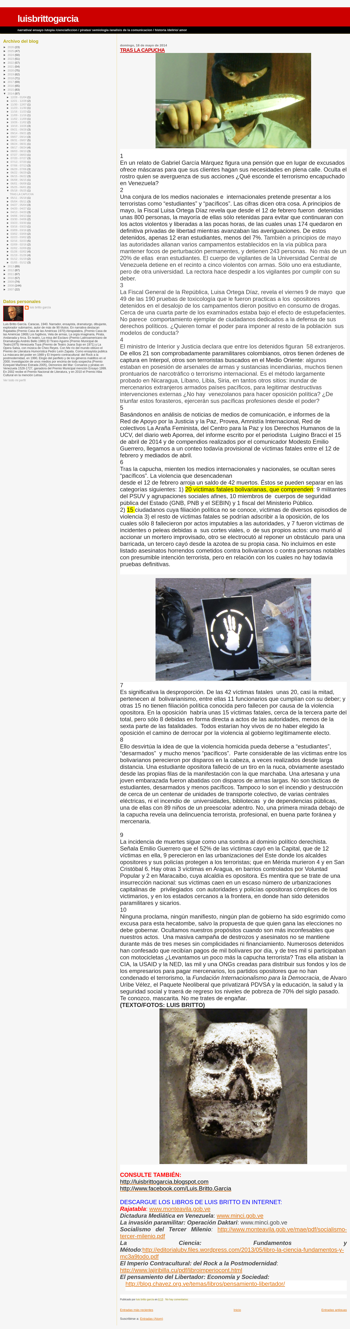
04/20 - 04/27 (19, 208)
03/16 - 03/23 (19, 226)
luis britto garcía (40, 307)
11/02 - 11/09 (19, 118)
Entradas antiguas (334, 1310)
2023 (11, 58)
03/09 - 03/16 (19, 230)
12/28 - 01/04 (19, 97)
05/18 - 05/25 (19, 190)
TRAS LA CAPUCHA (142, 50)
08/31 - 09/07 (19, 140)
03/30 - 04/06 (19, 219)
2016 (11, 85)
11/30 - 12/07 (19, 104)
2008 (11, 285)
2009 (11, 281)
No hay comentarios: (177, 1299)
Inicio (237, 1310)
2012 (11, 270)
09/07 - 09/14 (19, 136)
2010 (11, 277)
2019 (11, 74)
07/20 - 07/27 (19, 158)
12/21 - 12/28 (19, 100)
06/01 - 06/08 (19, 183)
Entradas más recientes (136, 1310)
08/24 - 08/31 (19, 143)
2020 (11, 70)
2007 (11, 289)
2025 (11, 50)
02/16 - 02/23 (19, 240)
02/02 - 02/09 (19, 248)
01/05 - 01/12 (19, 262)
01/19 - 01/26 (19, 255)
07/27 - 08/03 (19, 154)
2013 (11, 266)
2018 (11, 78)
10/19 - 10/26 (19, 125)
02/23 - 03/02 (19, 237)
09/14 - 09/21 (19, 133)
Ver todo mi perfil (14, 380)
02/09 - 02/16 (19, 244)
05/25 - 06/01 (19, 187)
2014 (11, 93)
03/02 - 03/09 (19, 233)
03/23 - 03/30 (19, 222)
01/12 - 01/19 (19, 258)
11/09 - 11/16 (19, 115)
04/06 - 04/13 (19, 215)
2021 (11, 66)
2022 (11, 62)
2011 (11, 274)
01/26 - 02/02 (19, 251)
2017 (11, 81)
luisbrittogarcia (48, 18)
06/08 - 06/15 (19, 179)
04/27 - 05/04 (19, 204)
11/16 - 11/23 (19, 111)
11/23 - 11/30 (19, 107)
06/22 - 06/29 (19, 172)
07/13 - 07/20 (19, 161)
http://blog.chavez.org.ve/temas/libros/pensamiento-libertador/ (205, 1283)
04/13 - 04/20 (19, 212)
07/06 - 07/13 (19, 165)
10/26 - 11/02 (19, 122)
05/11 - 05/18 (19, 197)
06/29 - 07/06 (19, 169)
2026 (11, 47)
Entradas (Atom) (151, 1318)
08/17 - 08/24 (19, 147)
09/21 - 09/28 (19, 129)
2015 (11, 89)
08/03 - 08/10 (19, 151)
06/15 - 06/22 (19, 176)
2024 (11, 54)
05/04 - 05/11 (19, 201)
